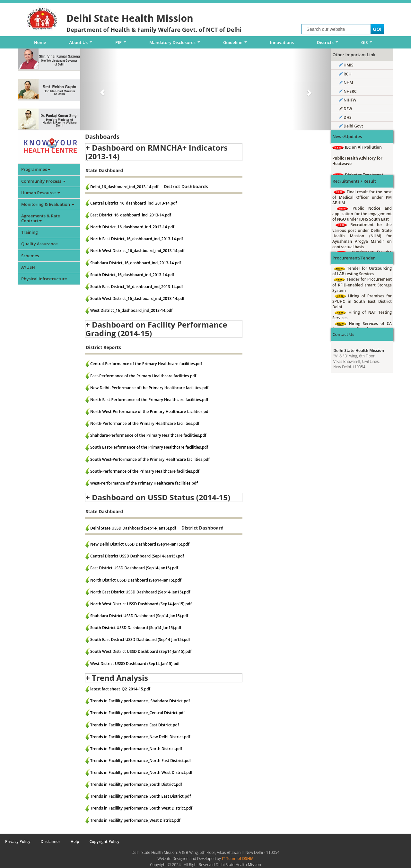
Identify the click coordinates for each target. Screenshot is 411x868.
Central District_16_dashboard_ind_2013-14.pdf (133, 203)
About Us (81, 43)
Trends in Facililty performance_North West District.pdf (141, 772)
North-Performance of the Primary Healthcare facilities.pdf (144, 423)
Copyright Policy (104, 841)
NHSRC (347, 91)
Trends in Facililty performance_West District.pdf (135, 820)
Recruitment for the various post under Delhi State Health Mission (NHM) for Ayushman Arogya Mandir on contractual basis (362, 236)
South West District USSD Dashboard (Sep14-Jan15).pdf (140, 651)
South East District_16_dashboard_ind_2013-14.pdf (136, 286)
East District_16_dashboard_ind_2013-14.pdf (130, 215)
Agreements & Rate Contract (40, 218)
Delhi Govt (351, 126)
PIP (121, 43)
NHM (346, 82)
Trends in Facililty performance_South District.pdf (136, 784)
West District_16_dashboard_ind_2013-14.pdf (131, 310)
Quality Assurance (39, 244)
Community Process (43, 181)
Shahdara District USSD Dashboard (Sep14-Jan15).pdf (139, 615)
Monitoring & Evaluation (47, 204)
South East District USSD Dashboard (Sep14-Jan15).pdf (140, 639)
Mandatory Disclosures (175, 43)
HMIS (346, 65)
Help (75, 841)
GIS (367, 43)
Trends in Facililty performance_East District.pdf (134, 725)
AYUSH (28, 267)
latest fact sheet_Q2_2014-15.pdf (120, 689)
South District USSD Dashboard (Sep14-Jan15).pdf (135, 627)
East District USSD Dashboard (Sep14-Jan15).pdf (134, 568)
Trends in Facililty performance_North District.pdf (136, 748)
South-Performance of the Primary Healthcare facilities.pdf (144, 471)
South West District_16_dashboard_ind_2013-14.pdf (137, 298)
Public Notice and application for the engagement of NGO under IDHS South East (362, 214)
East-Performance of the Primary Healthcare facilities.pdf (143, 376)
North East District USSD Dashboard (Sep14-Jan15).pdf (140, 592)
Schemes (30, 256)
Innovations (282, 42)
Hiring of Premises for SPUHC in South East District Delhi (362, 301)
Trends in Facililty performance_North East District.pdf (140, 760)
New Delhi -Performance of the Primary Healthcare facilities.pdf (149, 387)
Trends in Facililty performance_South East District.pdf (140, 796)
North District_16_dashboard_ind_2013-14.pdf (132, 227)
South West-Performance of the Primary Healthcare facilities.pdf (150, 459)
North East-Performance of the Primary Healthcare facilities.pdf (149, 399)
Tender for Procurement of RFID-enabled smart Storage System (362, 284)
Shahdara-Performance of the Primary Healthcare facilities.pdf (148, 435)
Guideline (236, 43)
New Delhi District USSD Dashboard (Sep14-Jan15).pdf (139, 544)
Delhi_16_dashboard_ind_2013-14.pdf (124, 186)
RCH (345, 74)
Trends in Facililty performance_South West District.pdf (141, 808)
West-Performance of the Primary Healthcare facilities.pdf (144, 483)
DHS (345, 117)
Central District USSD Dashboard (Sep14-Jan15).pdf (137, 556)
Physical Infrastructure (44, 279)
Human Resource (40, 193)
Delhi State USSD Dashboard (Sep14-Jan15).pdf (133, 528)
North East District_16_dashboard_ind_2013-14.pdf (136, 238)
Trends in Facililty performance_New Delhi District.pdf (140, 737)
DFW (345, 108)
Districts (328, 43)
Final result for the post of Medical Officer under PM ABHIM (362, 197)
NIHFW (347, 100)
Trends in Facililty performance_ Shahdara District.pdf (140, 701)
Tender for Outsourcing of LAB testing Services (362, 271)
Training (29, 232)
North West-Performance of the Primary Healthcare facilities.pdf (150, 411)
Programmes (35, 169)
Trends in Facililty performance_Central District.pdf (137, 712)
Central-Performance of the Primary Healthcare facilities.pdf (146, 363)
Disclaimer (50, 841)
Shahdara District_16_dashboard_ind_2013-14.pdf (135, 263)
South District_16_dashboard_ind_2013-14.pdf (132, 274)
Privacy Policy (18, 841)
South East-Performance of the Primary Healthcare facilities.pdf (149, 447)
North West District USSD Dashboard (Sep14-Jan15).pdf (141, 604)
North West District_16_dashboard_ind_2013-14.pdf (137, 250)
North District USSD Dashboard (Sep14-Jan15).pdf (135, 580)
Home (40, 42)
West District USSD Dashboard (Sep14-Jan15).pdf (134, 663)
